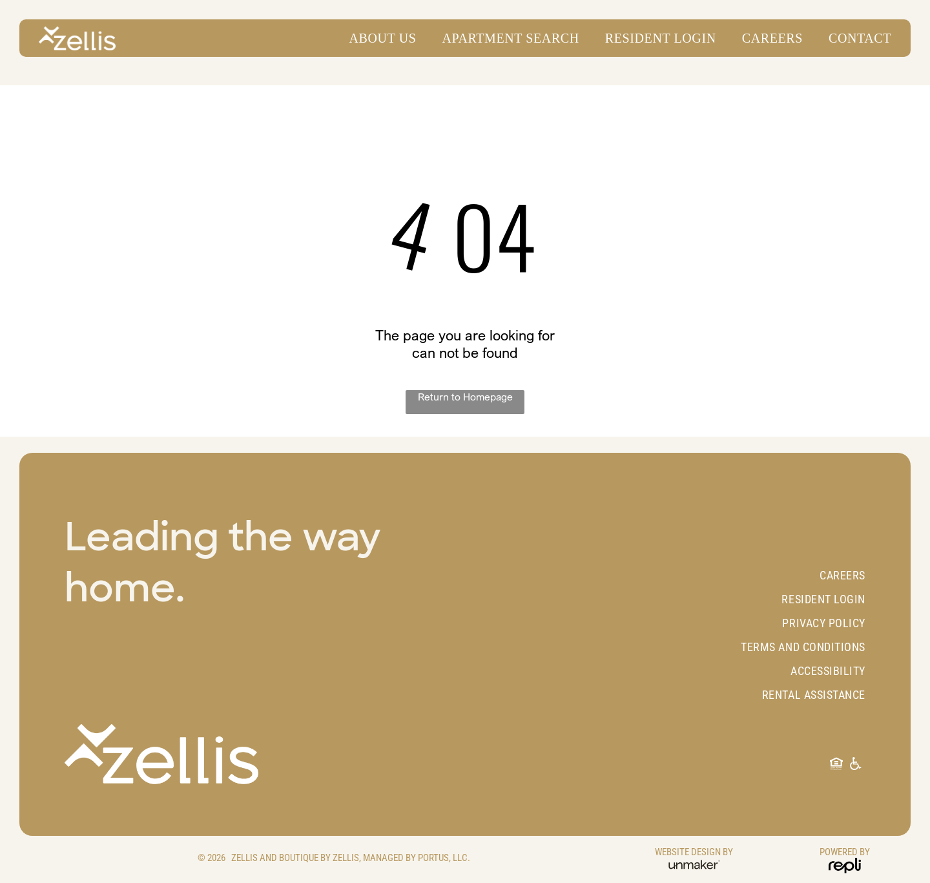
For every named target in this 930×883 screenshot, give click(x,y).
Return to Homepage (465, 396)
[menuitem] (376, 38)
